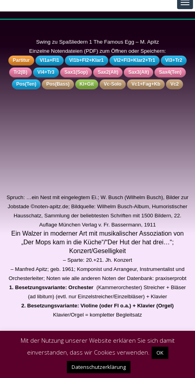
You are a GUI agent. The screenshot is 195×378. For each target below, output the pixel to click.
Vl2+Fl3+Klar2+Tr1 (134, 60)
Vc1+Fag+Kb (145, 84)
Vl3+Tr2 (173, 60)
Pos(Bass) (58, 84)
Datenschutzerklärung (99, 366)
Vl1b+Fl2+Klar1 (86, 60)
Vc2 (174, 84)
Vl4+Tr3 (46, 72)
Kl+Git (87, 84)
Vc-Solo (113, 84)
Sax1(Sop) (76, 72)
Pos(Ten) (26, 84)
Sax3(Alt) (138, 72)
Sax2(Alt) (108, 72)
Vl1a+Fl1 (49, 60)
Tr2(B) (20, 72)
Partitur (21, 60)
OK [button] (160, 352)
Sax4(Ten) (170, 72)
